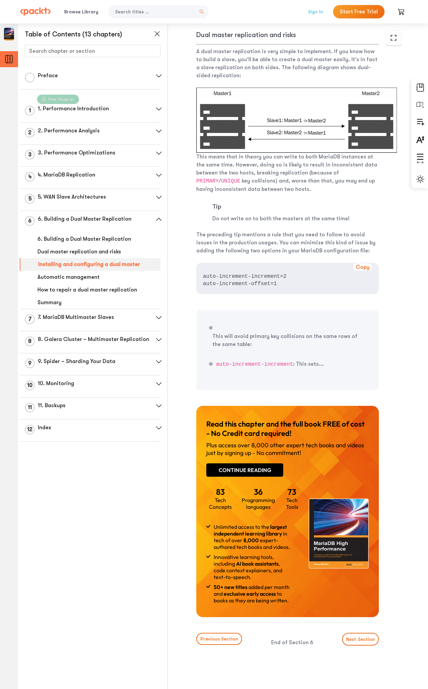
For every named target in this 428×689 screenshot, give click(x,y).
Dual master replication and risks (79, 252)
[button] (158, 76)
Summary (49, 303)
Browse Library (81, 11)
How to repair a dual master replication (87, 290)
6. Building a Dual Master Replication (84, 239)
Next (360, 639)
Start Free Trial (359, 12)
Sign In (315, 11)
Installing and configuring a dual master (89, 264)
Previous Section (219, 639)
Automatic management (68, 277)
